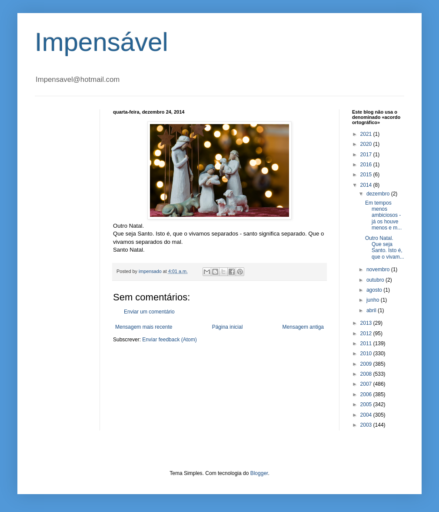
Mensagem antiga (303, 327)
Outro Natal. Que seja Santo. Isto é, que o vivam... (384, 247)
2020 (366, 144)
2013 (366, 323)
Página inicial (227, 327)
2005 (366, 404)
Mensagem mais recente (143, 327)
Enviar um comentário (149, 312)
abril (372, 310)
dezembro (378, 194)
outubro (376, 280)
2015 (366, 175)
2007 (366, 384)
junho (373, 300)
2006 (366, 394)
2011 (366, 343)
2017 (366, 155)
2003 (366, 425)
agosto (374, 290)
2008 (366, 374)
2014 (366, 185)
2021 (366, 134)
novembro (378, 269)
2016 (366, 165)
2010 (366, 353)
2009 (366, 364)
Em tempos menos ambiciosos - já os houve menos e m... (383, 215)
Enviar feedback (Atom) (169, 340)
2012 (366, 333)
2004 (366, 415)
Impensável (101, 42)
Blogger (259, 473)
